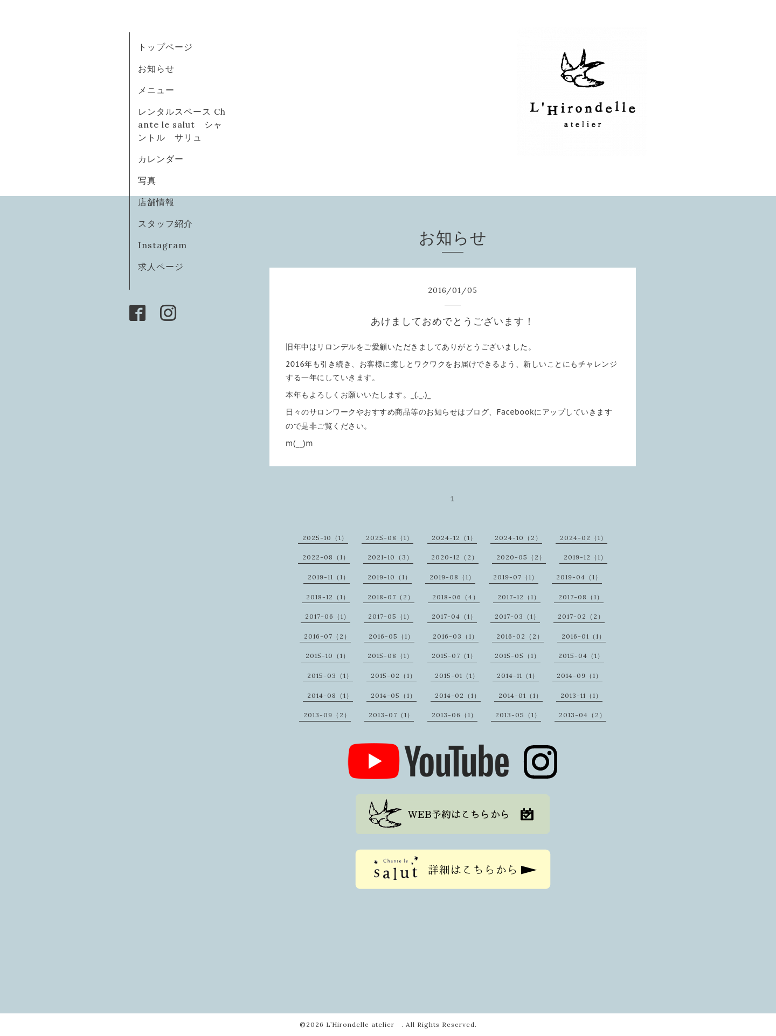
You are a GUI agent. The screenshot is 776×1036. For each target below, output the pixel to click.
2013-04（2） (582, 715)
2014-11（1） (518, 675)
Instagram (162, 245)
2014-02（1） (458, 695)
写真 (147, 180)
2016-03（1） (456, 636)
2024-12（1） (454, 538)
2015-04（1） (581, 656)
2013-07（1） (391, 715)
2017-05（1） (390, 616)
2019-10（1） (390, 577)
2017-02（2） (581, 616)
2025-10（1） (325, 538)
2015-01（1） (457, 675)
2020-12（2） (455, 557)
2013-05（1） (518, 715)
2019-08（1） (452, 577)
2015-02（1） (394, 675)
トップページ (165, 46)
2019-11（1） (329, 577)
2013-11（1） (581, 695)
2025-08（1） (389, 538)
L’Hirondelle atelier (363, 1024)
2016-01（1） (584, 636)
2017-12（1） (519, 597)
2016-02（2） (520, 636)
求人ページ (161, 266)
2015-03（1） (330, 675)
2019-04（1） (579, 577)
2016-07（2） (327, 636)
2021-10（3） (390, 557)
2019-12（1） (585, 557)
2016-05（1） (391, 636)
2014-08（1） (330, 695)
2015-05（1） (518, 656)
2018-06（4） (456, 597)
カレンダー (161, 158)
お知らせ (156, 68)
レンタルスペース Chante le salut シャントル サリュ (182, 124)
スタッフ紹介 (165, 223)
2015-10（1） (328, 656)
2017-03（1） (517, 616)
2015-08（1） (390, 656)
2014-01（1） (520, 695)
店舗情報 (156, 202)
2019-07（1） (515, 577)
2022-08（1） (326, 557)
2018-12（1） (328, 597)
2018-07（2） (391, 597)
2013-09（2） (327, 715)
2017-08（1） (581, 597)
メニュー (156, 90)
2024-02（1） (583, 538)
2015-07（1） (454, 656)
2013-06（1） (454, 715)
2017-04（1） (454, 616)
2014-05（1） (394, 695)
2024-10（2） (518, 538)
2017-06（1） (327, 616)
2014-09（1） (579, 675)
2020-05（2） (521, 557)
